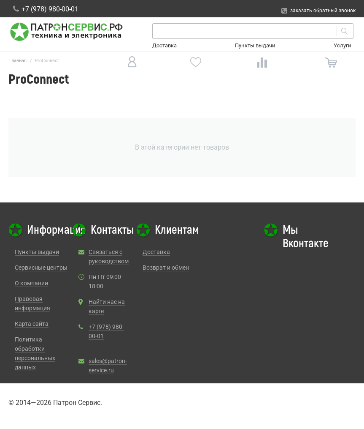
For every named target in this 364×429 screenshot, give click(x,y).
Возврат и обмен (166, 267)
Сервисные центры (41, 267)
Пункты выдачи (255, 45)
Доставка (164, 45)
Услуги (342, 45)
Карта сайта (32, 323)
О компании (31, 283)
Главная (18, 60)
